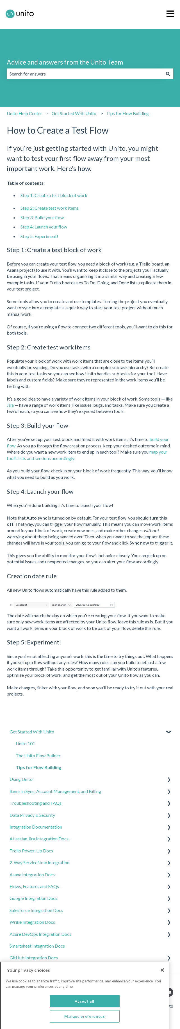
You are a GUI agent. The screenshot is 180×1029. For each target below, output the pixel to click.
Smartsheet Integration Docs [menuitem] (37, 945)
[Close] (162, 980)
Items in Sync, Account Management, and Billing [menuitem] (55, 791)
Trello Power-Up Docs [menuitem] (31, 850)
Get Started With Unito (74, 113)
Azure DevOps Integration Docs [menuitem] (40, 934)
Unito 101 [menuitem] (25, 743)
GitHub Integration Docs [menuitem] (34, 957)
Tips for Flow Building (127, 113)
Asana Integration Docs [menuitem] (32, 874)
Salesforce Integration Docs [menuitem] (36, 910)
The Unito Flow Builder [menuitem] (38, 755)
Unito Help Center (24, 113)
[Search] (168, 73)
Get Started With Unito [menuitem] (32, 731)
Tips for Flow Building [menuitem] (38, 767)
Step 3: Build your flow (42, 217)
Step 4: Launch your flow (43, 226)
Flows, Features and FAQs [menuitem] (34, 886)
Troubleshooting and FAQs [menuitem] (35, 803)
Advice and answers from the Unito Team (65, 62)
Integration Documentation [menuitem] (36, 826)
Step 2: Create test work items (49, 208)
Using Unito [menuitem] (21, 779)
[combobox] (85, 73)
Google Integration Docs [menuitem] (33, 898)
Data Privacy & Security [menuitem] (32, 815)
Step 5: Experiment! (39, 236)
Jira (10, 405)
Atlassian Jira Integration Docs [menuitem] (39, 838)
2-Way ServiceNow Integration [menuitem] (39, 862)
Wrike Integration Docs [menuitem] (32, 922)
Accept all (84, 1011)
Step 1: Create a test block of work (53, 195)
